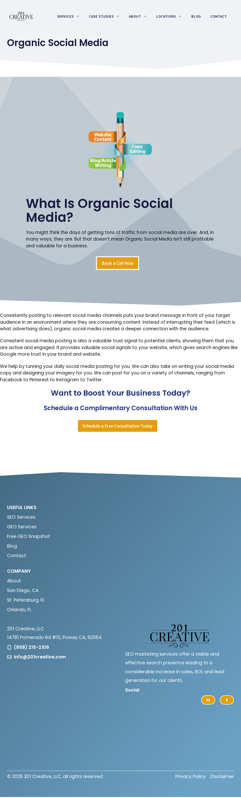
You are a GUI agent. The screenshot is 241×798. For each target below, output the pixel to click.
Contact (218, 16)
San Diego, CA (23, 590)
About (140, 16)
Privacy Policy (190, 776)
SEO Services (21, 517)
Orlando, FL (19, 610)
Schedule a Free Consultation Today (118, 426)
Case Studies (106, 16)
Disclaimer (222, 776)
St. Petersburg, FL (25, 600)
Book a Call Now (117, 263)
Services (70, 16)
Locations (171, 16)
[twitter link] (208, 700)
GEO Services (21, 527)
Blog (196, 16)
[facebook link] (227, 700)
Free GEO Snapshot (28, 536)
